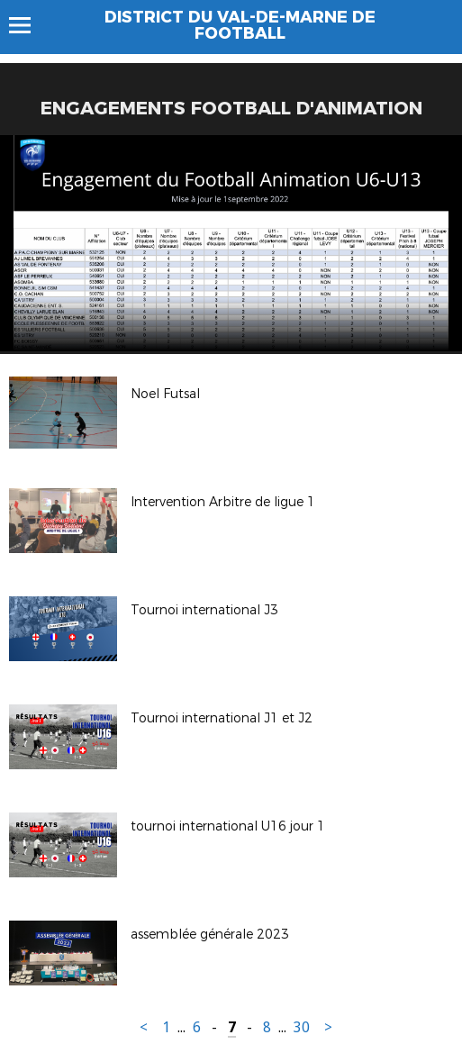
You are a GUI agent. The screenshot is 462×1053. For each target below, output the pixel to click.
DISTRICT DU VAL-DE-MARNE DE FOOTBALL (240, 25)
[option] (231, 243)
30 (302, 1027)
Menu (28, 25)
